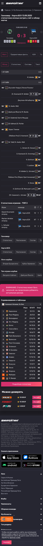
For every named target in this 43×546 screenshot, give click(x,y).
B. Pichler (20, 124)
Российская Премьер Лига (11, 491)
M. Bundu (25, 112)
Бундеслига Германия (9, 486)
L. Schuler (22, 195)
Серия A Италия (7, 478)
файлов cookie (15, 538)
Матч (4, 54)
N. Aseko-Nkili (14, 106)
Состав (33, 240)
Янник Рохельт (27, 88)
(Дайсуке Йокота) (14, 112)
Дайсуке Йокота (27, 275)
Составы (28, 64)
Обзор (4, 64)
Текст (38, 64)
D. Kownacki (24, 136)
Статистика (16, 64)
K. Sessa (31, 183)
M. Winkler (30, 77)
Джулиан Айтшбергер (26, 100)
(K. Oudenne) (12, 118)
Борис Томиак (14, 129)
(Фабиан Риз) (14, 136)
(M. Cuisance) (14, 195)
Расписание (21, 240)
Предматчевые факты (19, 54)
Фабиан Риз (12, 177)
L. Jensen (24, 148)
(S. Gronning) (30, 154)
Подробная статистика (21, 384)
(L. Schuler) (31, 171)
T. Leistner (30, 165)
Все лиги (4, 494)
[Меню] (2, 3)
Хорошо (6, 542)
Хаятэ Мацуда (23, 118)
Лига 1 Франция (7, 488)
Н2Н (34, 54)
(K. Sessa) (31, 148)
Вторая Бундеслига (10, 264)
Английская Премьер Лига (11, 480)
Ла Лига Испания (7, 483)
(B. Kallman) (12, 124)
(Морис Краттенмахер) (26, 177)
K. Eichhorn (30, 160)
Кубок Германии (28, 264)
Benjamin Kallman (9, 275)
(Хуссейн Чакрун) (15, 88)
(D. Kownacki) (16, 94)
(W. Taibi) (11, 142)
